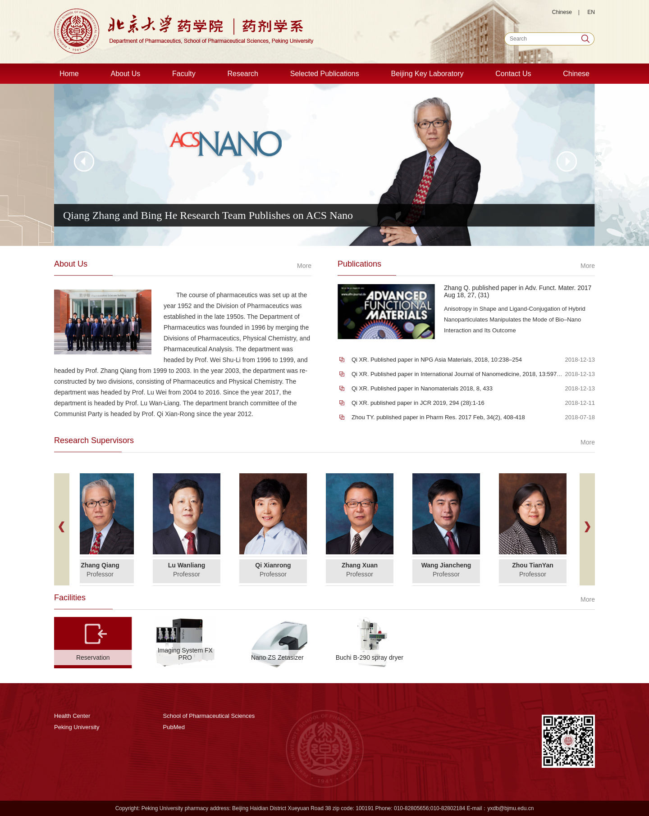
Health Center (72, 715)
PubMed (174, 727)
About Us (125, 73)
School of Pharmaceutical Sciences (209, 715)
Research (242, 73)
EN (591, 12)
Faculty (184, 73)
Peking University (76, 727)
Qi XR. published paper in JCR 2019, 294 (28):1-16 (418, 402)
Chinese (562, 12)
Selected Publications (324, 73)
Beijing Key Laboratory (427, 73)
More (304, 265)
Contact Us (513, 73)
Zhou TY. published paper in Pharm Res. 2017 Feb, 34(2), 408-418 (438, 417)
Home (69, 73)
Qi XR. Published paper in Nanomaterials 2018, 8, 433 (422, 388)
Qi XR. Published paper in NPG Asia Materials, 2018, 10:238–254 (437, 359)
